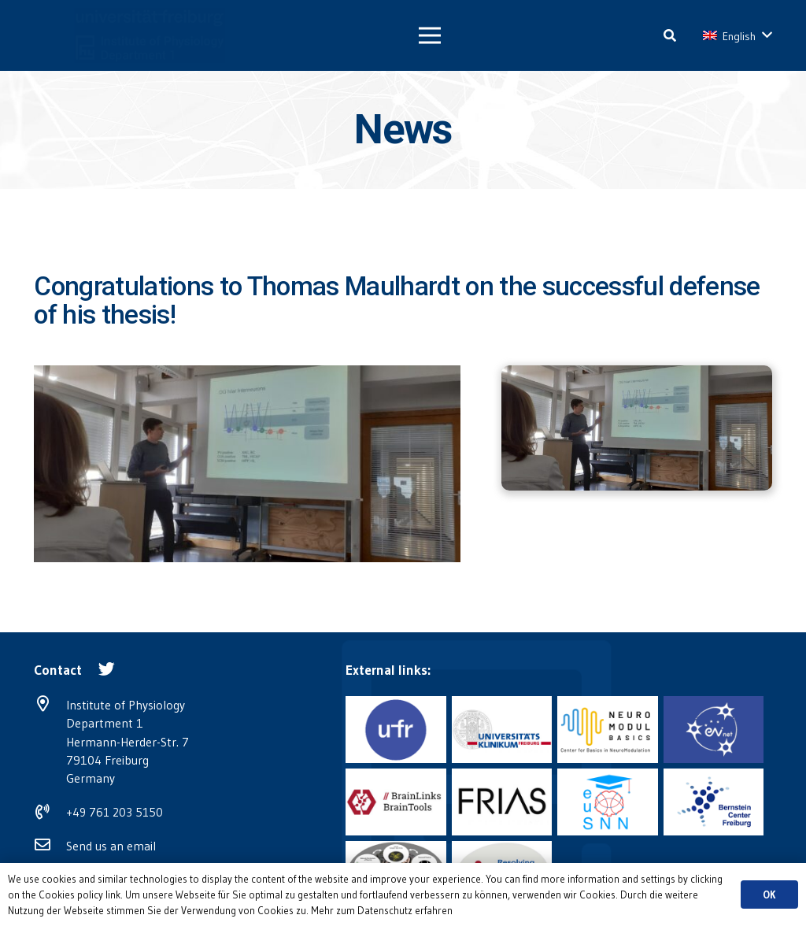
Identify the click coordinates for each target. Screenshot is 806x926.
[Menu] (430, 35)
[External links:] (388, 670)
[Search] (669, 36)
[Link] (109, 35)
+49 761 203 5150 (114, 813)
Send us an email (111, 846)
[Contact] (58, 670)
